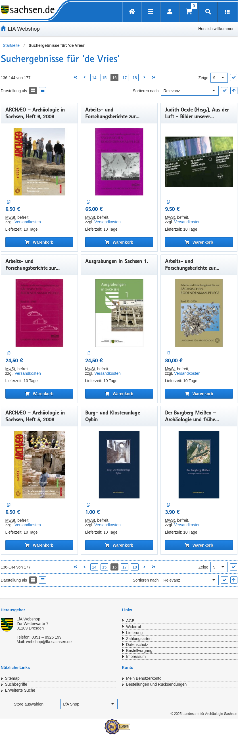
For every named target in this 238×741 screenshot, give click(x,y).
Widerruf (133, 626)
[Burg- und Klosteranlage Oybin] (119, 464)
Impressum (136, 656)
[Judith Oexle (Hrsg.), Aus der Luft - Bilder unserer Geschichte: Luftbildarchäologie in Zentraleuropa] (199, 161)
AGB (130, 620)
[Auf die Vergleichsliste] (8, 201)
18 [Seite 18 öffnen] (134, 77)
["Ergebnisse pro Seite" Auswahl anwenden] (233, 77)
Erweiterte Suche (20, 690)
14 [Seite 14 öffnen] (94, 77)
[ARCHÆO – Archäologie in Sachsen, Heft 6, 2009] (39, 161)
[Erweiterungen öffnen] (227, 12)
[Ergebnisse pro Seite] (219, 78)
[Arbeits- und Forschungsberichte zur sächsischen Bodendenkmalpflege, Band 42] (119, 161)
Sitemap (12, 678)
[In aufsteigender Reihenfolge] (233, 90)
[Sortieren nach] (190, 91)
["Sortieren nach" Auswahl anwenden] (224, 90)
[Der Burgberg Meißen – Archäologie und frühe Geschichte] (199, 464)
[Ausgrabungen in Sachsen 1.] (119, 313)
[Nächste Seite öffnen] (144, 77)
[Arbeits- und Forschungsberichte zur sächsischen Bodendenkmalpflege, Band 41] (39, 313)
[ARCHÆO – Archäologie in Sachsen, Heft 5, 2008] (39, 464)
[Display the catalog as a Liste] (42, 90)
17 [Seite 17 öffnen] (124, 77)
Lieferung (134, 632)
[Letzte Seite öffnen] (153, 77)
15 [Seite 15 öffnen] (104, 77)
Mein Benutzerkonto (144, 678)
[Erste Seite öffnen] (75, 77)
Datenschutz (137, 644)
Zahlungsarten (139, 638)
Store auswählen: (29, 704)
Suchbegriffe (16, 684)
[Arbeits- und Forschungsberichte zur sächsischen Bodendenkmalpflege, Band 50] (199, 313)
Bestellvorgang (139, 650)
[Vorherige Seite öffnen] (84, 77)
